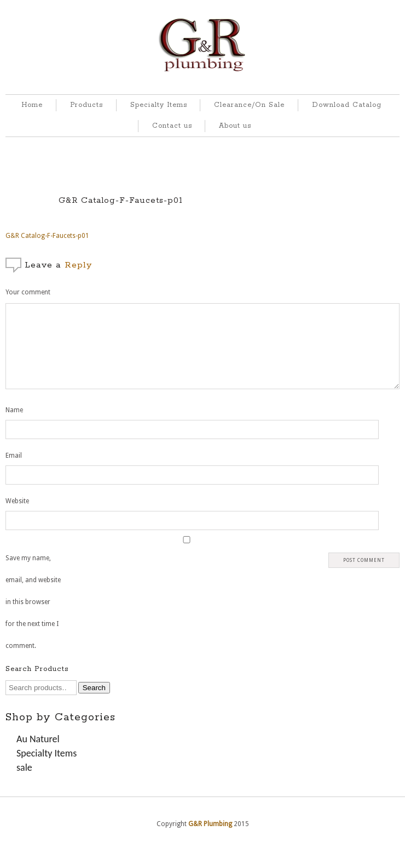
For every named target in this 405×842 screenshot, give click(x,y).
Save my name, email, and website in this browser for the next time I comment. (33, 602)
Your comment (27, 292)
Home (32, 105)
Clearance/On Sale (249, 105)
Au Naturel (38, 739)
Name (14, 410)
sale (24, 767)
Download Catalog (346, 105)
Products (86, 105)
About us (235, 126)
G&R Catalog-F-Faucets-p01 (121, 200)
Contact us (172, 126)
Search (94, 688)
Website (17, 501)
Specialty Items (158, 105)
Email (13, 455)
